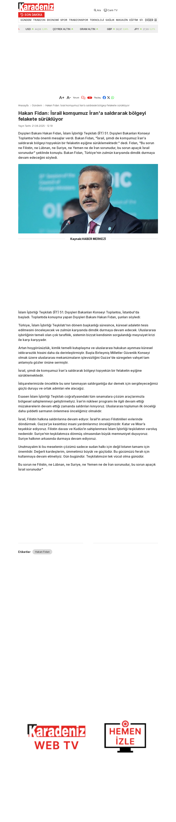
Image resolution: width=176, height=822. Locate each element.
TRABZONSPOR (78, 19)
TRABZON (39, 19)
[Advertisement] (88, 63)
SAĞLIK (110, 19)
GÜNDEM (25, 19)
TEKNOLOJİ (97, 19)
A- (69, 97)
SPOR (63, 19)
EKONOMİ (53, 19)
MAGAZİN (122, 19)
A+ (62, 97)
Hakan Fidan (42, 551)
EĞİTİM (133, 19)
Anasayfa (23, 105)
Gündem (37, 105)
